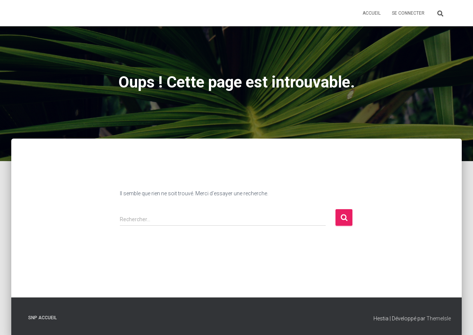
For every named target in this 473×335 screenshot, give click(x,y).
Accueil (372, 13)
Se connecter (408, 13)
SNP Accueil (42, 317)
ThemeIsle (438, 318)
